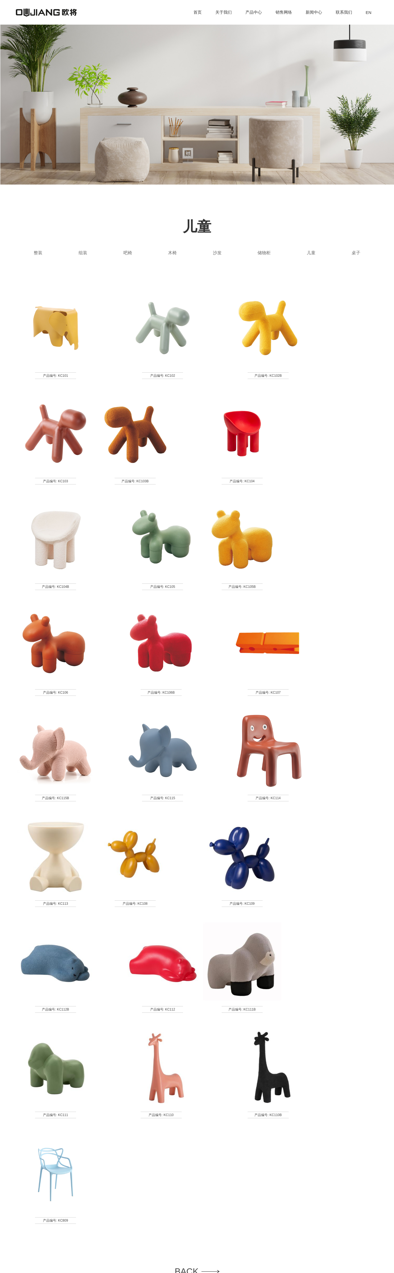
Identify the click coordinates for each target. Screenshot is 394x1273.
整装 (38, 252)
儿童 (311, 252)
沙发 (217, 252)
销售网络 (284, 12)
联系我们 (344, 12)
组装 (83, 252)
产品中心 (253, 12)
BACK (197, 1056)
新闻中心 (314, 12)
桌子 (356, 252)
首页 (197, 12)
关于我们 (223, 12)
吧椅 (127, 252)
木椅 (172, 252)
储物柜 (264, 252)
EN (369, 12)
